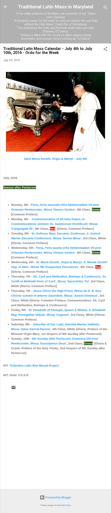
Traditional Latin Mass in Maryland (55, 7)
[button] (105, 50)
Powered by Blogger (55, 497)
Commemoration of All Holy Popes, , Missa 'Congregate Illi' (54, 223)
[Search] (105, 8)
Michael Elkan (64, 505)
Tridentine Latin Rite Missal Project (34, 365)
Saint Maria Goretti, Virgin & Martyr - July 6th (55, 158)
